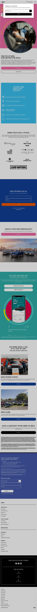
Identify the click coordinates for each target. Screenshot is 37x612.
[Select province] (18, 11)
